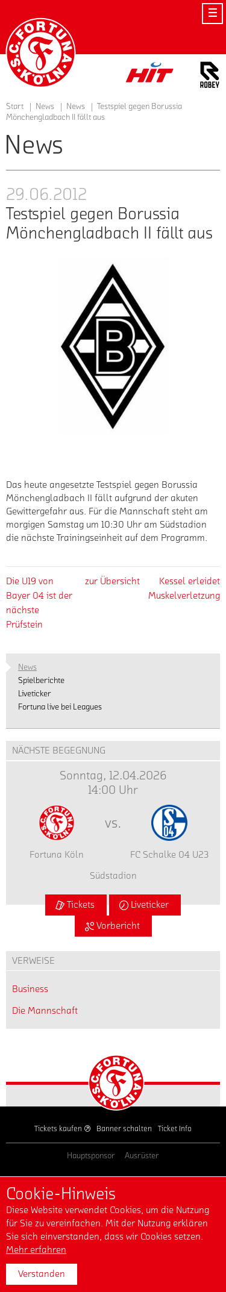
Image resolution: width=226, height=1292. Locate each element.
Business (30, 989)
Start (15, 106)
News (75, 106)
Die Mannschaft (45, 1011)
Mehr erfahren (36, 1250)
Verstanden (41, 1274)
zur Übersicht (112, 581)
